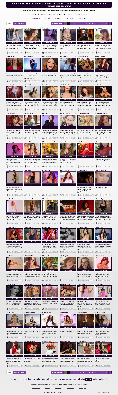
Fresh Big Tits (82, 18)
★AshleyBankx (64, 28)
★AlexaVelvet (64, 227)
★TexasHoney (10, 56)
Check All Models (57, 23)
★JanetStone (64, 312)
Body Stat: (14, 42)
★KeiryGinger (10, 312)
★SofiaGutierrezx (82, 170)
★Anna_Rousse (11, 170)
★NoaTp (80, 142)
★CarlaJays (28, 170)
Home (9, 23)
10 (95, 23)
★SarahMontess (100, 256)
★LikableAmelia (82, 312)
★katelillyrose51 (100, 341)
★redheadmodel (11, 199)
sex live (89, 379)
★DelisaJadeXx (100, 56)
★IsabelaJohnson (82, 56)
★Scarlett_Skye (11, 85)
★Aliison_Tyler (11, 142)
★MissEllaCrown (65, 341)
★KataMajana (28, 227)
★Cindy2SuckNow (65, 85)
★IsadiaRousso (64, 199)
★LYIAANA (27, 85)
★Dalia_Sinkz (99, 227)
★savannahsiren (29, 28)
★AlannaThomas (82, 256)
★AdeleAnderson (65, 284)
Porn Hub (47, 18)
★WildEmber (99, 28)
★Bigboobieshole (100, 170)
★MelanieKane (28, 56)
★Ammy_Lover (100, 312)
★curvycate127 (29, 113)
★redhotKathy (64, 142)
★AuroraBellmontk (30, 312)
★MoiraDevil (46, 227)
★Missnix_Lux (46, 341)
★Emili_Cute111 (65, 113)
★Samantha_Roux (30, 199)
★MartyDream (46, 56)
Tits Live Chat (70, 18)
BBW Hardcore (36, 18)
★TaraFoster (99, 284)
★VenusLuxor (10, 113)
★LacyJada (10, 28)
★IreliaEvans (46, 85)
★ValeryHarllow (29, 256)
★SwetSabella (46, 312)
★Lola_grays (81, 284)
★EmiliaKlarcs (46, 199)
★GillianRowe (99, 85)
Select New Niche (19, 23)
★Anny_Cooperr (11, 227)
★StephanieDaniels (83, 113)
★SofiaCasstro (82, 227)
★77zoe (44, 113)
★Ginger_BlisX (46, 170)
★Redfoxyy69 (64, 256)
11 (99, 23)
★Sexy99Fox (64, 56)
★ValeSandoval (82, 85)
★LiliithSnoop (10, 284)
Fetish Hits (60, 392)
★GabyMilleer (28, 142)
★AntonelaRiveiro (82, 199)
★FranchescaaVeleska (49, 142)
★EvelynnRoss (29, 284)
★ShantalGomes (47, 284)
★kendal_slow (99, 142)
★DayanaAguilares (101, 199)
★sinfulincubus (82, 28)
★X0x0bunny (46, 28)
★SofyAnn (9, 256)
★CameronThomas (12, 341)
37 (106, 23)
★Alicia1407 (46, 256)
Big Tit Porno (58, 18)
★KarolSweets (64, 170)
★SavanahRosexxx (101, 113)
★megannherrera (29, 341)
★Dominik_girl (81, 341)
